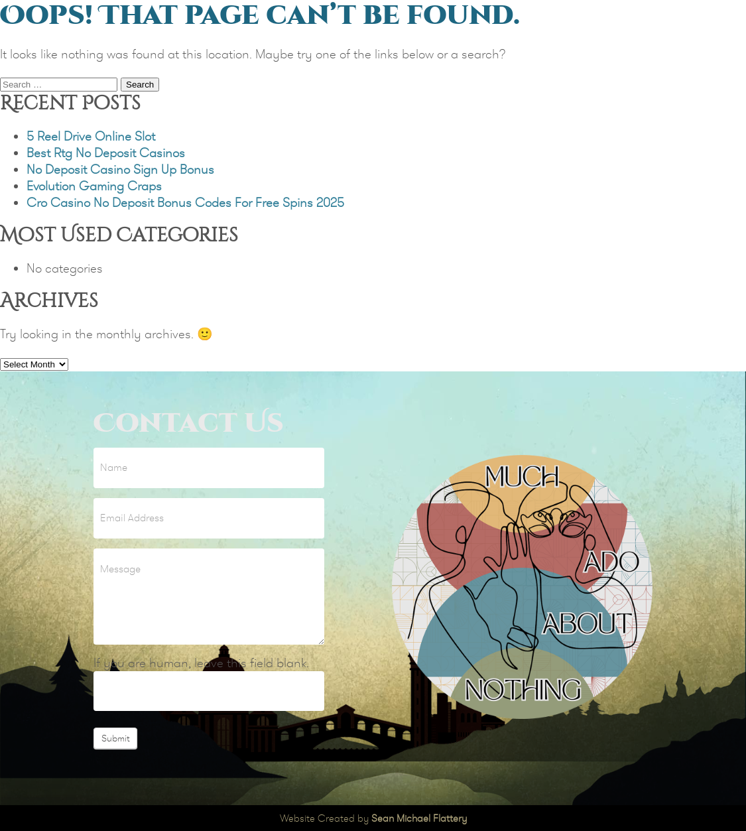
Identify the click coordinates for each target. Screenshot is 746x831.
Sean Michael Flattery (419, 818)
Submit (115, 738)
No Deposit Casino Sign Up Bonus (120, 169)
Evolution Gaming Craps (94, 186)
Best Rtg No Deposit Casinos (106, 153)
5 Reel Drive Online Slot (91, 136)
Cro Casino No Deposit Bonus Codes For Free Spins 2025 (185, 202)
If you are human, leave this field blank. (201, 663)
